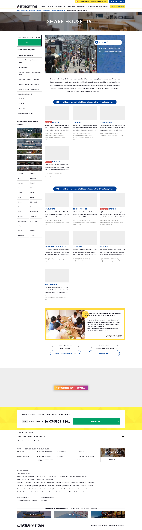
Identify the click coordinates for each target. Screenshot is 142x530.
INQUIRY (106, 6)
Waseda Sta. (69, 492)
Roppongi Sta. (39, 488)
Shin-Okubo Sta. (21, 492)
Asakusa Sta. (36, 482)
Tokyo (29, 168)
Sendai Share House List (25, 113)
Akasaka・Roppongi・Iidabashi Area (28, 61)
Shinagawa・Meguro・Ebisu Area (29, 79)
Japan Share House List (23, 470)
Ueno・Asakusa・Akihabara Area (29, 89)
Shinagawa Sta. (76, 488)
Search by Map (42, 454)
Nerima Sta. (76, 485)
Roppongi (29, 141)
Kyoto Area (22, 99)
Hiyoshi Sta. (59, 482)
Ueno (29, 157)
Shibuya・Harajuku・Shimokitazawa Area (30, 73)
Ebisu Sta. (43, 482)
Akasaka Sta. (20, 482)
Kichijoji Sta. (28, 485)
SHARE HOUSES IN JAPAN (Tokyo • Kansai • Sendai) (36, 10)
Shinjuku (29, 130)
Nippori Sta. (59, 485)
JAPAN (71, 514)
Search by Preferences (45, 451)
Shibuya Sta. (56, 488)
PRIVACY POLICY (83, 451)
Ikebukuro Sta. (75, 482)
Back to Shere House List (65, 353)
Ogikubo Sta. (30, 488)
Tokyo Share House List (59, 10)
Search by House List (44, 456)
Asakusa (29, 152)
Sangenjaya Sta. (48, 488)
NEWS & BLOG (93, 6)
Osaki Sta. (83, 485)
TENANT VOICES (81, 6)
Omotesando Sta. (21, 488)
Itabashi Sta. (83, 482)
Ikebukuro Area (23, 67)
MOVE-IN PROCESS (117, 6)
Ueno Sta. (61, 492)
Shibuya (29, 136)
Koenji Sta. (36, 485)
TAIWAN (108, 514)
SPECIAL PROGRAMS (23, 456)
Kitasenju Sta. (20, 485)
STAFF (20, 454)
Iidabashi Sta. (66, 482)
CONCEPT (21, 451)
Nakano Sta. (51, 485)
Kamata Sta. (91, 482)
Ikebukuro (29, 163)
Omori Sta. (90, 485)
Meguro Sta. (43, 485)
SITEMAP (81, 454)
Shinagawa (29, 146)
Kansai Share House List (25, 94)
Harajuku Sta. (50, 482)
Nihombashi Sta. (67, 485)
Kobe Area (22, 108)
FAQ (100, 6)
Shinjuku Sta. (85, 488)
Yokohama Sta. (77, 492)
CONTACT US (104, 353)
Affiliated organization (86, 456)
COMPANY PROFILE (84, 449)
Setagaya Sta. (30, 492)
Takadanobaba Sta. (39, 492)
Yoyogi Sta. (85, 492)
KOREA (34, 514)
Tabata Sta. (48, 492)
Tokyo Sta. (55, 492)
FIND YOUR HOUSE (69, 6)
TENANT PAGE (82, 459)
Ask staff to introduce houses (45, 459)
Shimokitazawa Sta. (66, 488)
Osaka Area (22, 104)
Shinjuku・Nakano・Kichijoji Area (29, 84)
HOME (19, 10)
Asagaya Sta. (28, 482)
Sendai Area (44, 500)
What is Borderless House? (51, 6)
